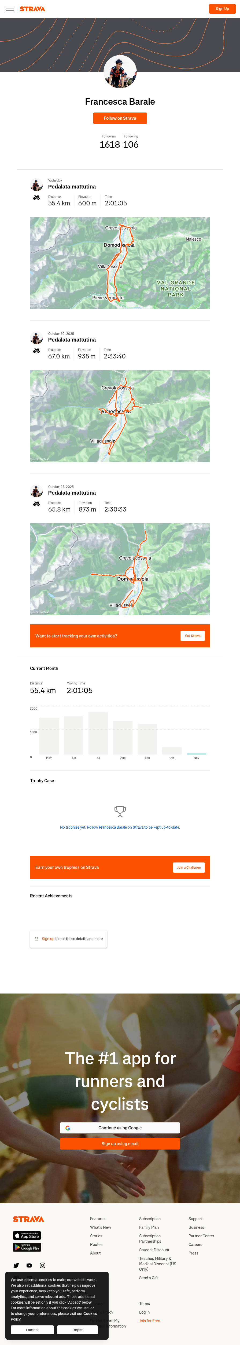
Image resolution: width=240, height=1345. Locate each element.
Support (195, 1218)
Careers (195, 1244)
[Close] (10, 8)
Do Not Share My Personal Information (108, 1323)
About (95, 1253)
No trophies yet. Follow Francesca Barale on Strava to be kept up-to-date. (120, 827)
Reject (77, 1330)
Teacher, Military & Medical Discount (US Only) (157, 1264)
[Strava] (32, 9)
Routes (96, 1244)
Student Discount (154, 1250)
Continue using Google (103, 1128)
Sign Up (222, 8)
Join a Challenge (189, 867)
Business (196, 1227)
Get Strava (192, 636)
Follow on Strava (120, 118)
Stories (96, 1236)
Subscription (150, 1218)
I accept (32, 1330)
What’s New (100, 1227)
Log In (144, 1312)
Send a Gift (148, 1278)
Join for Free (149, 1321)
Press (193, 1253)
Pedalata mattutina (72, 187)
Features (97, 1218)
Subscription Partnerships (150, 1238)
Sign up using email (120, 1144)
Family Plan (149, 1227)
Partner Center (201, 1236)
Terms (144, 1303)
